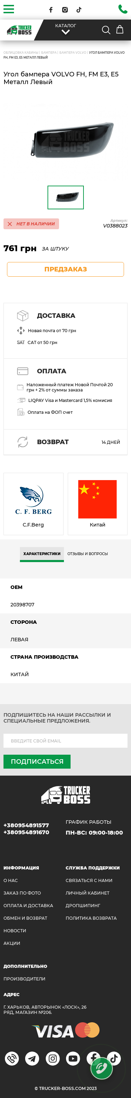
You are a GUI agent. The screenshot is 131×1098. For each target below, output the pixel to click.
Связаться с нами (89, 880)
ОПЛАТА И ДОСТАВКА (28, 905)
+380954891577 (26, 825)
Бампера (49, 52)
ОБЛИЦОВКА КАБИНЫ (20, 52)
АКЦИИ (11, 943)
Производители (24, 978)
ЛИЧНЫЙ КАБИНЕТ (87, 893)
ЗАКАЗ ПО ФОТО (22, 893)
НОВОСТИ (14, 930)
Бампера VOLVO (72, 52)
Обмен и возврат (25, 918)
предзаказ (65, 269)
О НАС (10, 880)
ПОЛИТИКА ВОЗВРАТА (91, 918)
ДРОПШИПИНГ (83, 905)
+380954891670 (26, 832)
